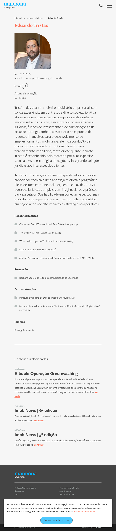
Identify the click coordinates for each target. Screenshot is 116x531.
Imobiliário (20, 98)
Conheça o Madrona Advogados (25, 488)
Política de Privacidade (84, 511)
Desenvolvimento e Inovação (69, 488)
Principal (18, 18)
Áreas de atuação (65, 491)
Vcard (21, 86)
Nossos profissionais (35, 18)
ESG (15, 494)
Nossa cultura (19, 491)
